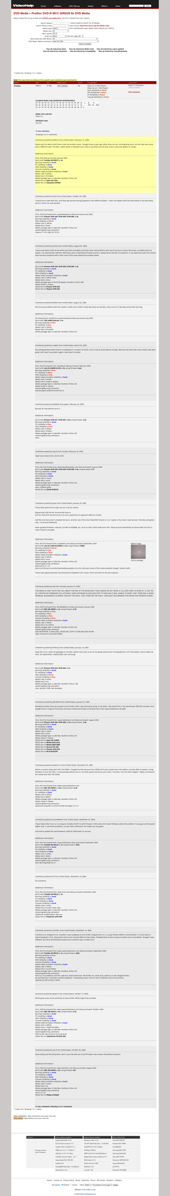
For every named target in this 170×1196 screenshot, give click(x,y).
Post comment (134, 92)
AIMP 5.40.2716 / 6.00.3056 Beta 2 (95, 1153)
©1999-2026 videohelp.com (85, 1194)
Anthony (55, 647)
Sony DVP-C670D (118, 1157)
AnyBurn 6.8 (59, 1163)
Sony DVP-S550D (55, 634)
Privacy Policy (69, 1180)
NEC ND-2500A (50, 1070)
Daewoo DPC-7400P (119, 1144)
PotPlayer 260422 (90, 1150)
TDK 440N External (51, 320)
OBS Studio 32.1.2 (90, 1160)
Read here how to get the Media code (94, 26)
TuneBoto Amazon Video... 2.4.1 (65, 1157)
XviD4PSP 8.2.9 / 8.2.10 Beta (93, 1147)
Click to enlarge (138, 559)
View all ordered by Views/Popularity (112, 51)
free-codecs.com (88, 1189)
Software (57, 6)
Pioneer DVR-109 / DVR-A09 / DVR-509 (59, 216)
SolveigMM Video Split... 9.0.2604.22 (67, 1167)
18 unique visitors (40, 1150)
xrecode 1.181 (88, 1170)
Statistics (109, 1180)
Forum (43, 6)
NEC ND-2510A (50, 1011)
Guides (90, 6)
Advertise (85, 1180)
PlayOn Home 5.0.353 (91, 1163)
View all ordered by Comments (55, 51)
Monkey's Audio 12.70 (91, 1140)
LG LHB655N (117, 1147)
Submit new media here (51, 18)
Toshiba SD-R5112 (51, 845)
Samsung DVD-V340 (119, 1150)
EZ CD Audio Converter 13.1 (64, 1144)
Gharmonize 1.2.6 (61, 1170)
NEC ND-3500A (50, 609)
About (117, 6)
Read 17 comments (136, 85)
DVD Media (21, 13)
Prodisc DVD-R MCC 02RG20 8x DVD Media (61, 13)
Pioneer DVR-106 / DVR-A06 (55, 722)
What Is (104, 6)
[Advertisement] (85, 62)
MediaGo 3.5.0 (89, 1167)
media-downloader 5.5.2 (63, 1140)
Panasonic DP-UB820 (120, 1170)
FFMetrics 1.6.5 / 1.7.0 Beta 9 (64, 1150)
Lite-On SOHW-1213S (52, 368)
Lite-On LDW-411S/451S (53, 546)
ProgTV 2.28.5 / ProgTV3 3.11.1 (65, 1147)
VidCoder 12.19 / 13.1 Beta (64, 1153)
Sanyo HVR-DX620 (119, 1163)
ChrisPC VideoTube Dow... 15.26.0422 (96, 1144)
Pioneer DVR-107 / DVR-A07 (55, 420)
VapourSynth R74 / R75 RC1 (64, 1160)
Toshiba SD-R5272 (51, 160)
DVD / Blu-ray (74, 6)
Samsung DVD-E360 (119, 1153)
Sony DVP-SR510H (119, 1140)
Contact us (58, 1180)
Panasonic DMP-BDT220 (121, 1160)
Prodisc (17, 86)
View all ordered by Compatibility (83, 51)
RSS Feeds (101, 1180)
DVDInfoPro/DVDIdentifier (64, 100)
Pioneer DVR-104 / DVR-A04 (55, 668)
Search (49, 1180)
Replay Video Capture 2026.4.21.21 (95, 1157)
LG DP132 (116, 1167)
